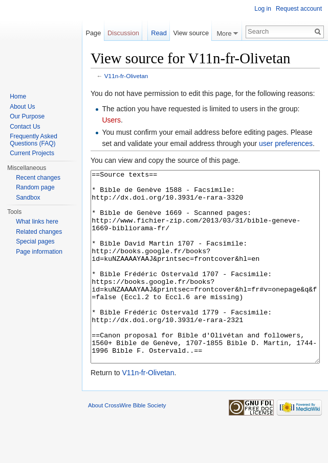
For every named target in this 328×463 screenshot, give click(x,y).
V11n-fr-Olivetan (126, 75)
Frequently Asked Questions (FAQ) (33, 140)
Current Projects (32, 153)
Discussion (123, 33)
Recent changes (38, 177)
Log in (262, 8)
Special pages (35, 241)
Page (93, 33)
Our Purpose (27, 116)
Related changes (39, 231)
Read (159, 33)
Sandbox (28, 197)
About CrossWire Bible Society (127, 444)
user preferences (286, 143)
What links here (37, 221)
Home (18, 96)
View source (191, 33)
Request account (299, 8)
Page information (39, 251)
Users (111, 120)
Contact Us (25, 126)
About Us (22, 106)
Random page (35, 187)
